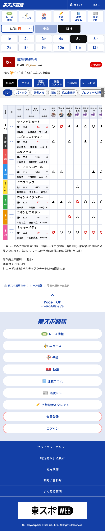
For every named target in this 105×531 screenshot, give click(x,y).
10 (60, 47)
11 (77, 47)
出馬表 (10, 83)
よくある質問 (52, 491)
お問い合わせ (52, 480)
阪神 (69, 28)
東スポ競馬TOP (16, 285)
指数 (53, 92)
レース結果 (88, 83)
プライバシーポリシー (52, 447)
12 (95, 47)
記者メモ (39, 92)
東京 (46, 28)
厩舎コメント (56, 82)
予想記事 (72, 83)
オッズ (25, 83)
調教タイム (41, 82)
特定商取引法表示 (52, 458)
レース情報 (36, 285)
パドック (21, 92)
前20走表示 (68, 92)
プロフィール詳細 (92, 92)
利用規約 (52, 469)
